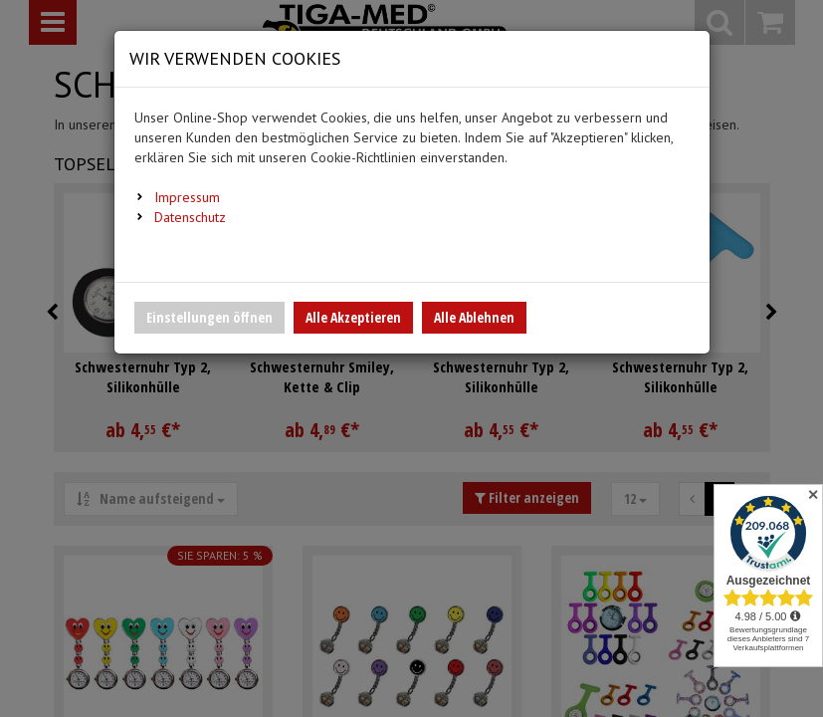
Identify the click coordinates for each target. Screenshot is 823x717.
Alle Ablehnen (474, 317)
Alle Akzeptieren (353, 317)
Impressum (187, 197)
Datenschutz (190, 217)
